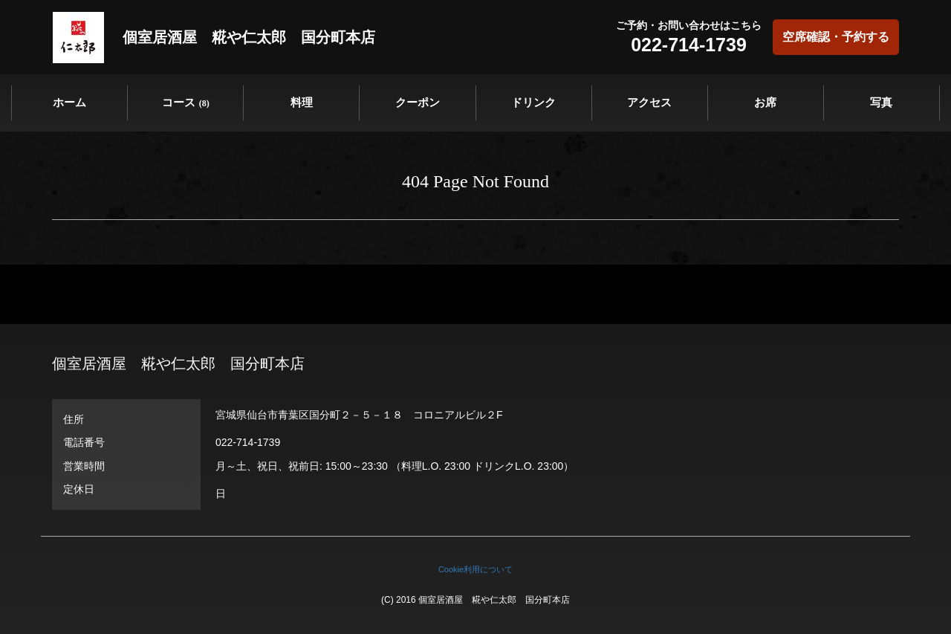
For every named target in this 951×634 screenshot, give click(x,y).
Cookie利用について (475, 569)
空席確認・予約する (835, 36)
